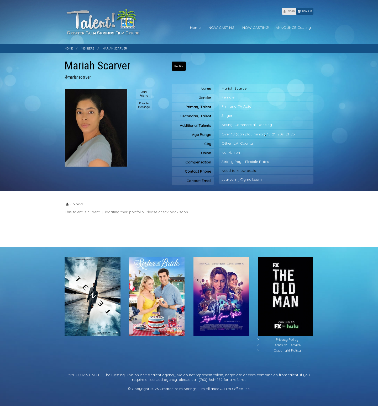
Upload (74, 204)
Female (228, 97)
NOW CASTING (221, 27)
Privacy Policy (287, 339)
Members (87, 48)
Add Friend (143, 93)
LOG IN (289, 11)
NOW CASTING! (255, 27)
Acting (227, 124)
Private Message (144, 105)
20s (280, 134)
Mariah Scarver (114, 48)
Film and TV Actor (237, 106)
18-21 (271, 134)
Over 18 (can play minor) (243, 134)
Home (195, 27)
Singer (227, 115)
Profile (178, 66)
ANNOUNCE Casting (293, 27)
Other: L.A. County (237, 143)
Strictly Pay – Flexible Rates (245, 161)
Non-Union (231, 152)
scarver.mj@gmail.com (242, 179)
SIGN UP (305, 11)
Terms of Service (287, 345)
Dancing (265, 124)
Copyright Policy (287, 350)
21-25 (290, 134)
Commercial (245, 124)
